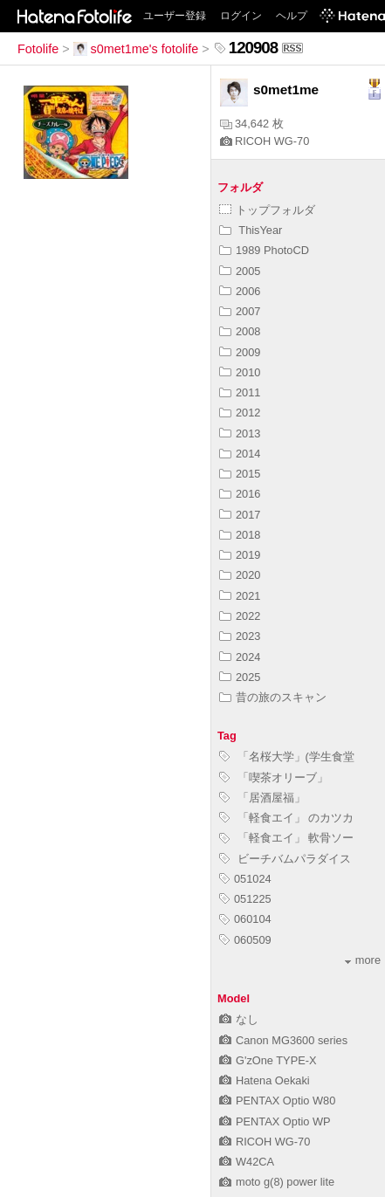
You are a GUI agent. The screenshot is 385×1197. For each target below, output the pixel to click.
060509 (245, 939)
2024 (239, 657)
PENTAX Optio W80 (277, 1100)
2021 (239, 595)
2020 (239, 574)
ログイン (241, 16)
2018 (239, 534)
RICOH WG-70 (264, 141)
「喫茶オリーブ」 (273, 777)
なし (238, 1019)
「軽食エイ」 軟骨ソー (286, 837)
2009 (239, 352)
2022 (239, 616)
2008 (239, 331)
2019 (239, 554)
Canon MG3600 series (283, 1040)
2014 (239, 453)
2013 (239, 433)
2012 (239, 412)
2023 (239, 636)
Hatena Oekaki (264, 1080)
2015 (239, 473)
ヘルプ (291, 16)
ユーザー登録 (174, 16)
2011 (239, 392)
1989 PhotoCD (264, 250)
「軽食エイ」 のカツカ (286, 817)
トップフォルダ (267, 210)
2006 (239, 291)
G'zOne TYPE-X (268, 1060)
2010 (239, 372)
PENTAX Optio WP (275, 1121)
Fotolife (37, 49)
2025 (239, 677)
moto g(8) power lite (276, 1181)
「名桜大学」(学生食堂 (286, 756)
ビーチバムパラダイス (285, 858)
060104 (245, 918)
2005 (239, 271)
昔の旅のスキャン (273, 697)
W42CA (246, 1161)
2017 (239, 514)
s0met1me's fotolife (136, 49)
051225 (245, 898)
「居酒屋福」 (262, 797)
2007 (239, 311)
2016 (239, 493)
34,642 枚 (252, 123)
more (363, 960)
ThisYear (250, 230)
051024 (245, 878)
